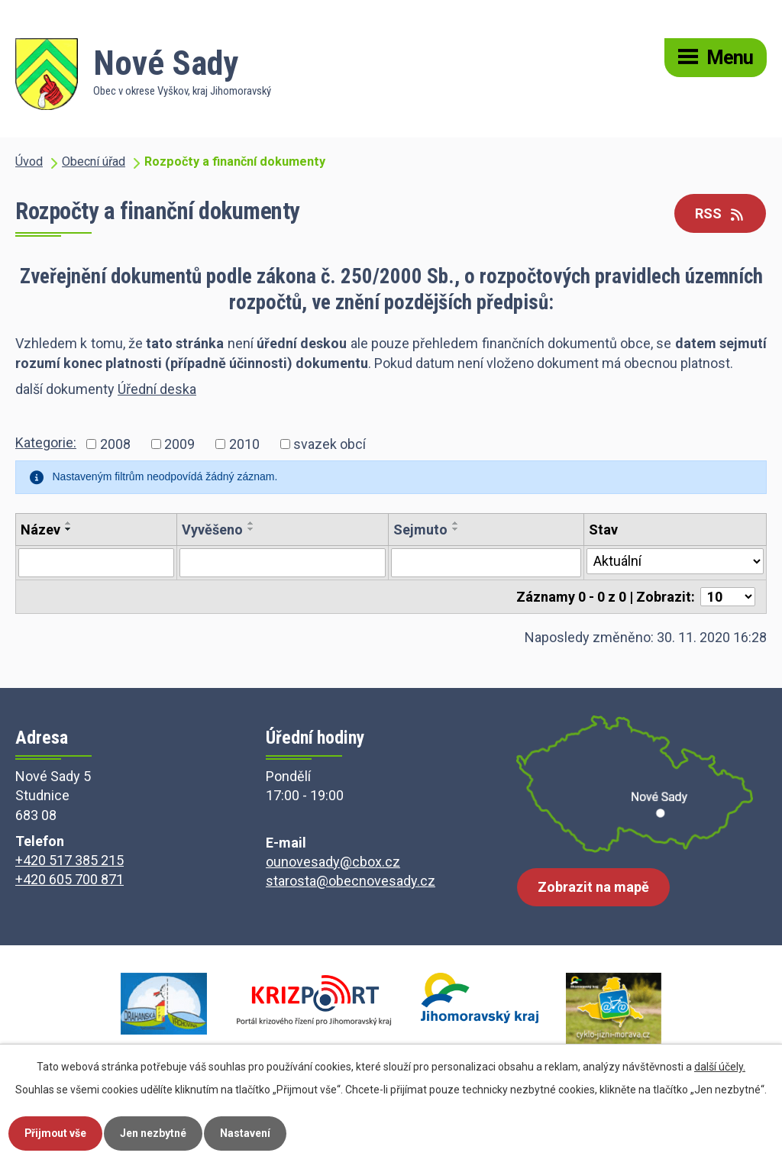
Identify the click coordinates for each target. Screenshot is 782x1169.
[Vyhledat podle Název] (96, 562)
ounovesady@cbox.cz (333, 862)
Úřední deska (157, 389)
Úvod (29, 161)
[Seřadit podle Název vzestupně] (68, 523)
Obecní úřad (93, 161)
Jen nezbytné (154, 1133)
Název (40, 530)
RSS (720, 213)
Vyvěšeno (212, 530)
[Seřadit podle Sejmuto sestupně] (456, 529)
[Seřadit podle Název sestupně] (68, 529)
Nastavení (246, 1133)
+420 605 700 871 (69, 879)
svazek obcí (329, 444)
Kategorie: (45, 442)
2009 (179, 444)
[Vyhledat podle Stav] (675, 561)
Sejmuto (420, 530)
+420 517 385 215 (69, 860)
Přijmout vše (56, 1133)
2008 (115, 444)
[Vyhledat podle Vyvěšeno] (282, 562)
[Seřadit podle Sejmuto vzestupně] (456, 523)
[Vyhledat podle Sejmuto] (486, 562)
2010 (244, 444)
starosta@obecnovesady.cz (350, 881)
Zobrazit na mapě (593, 888)
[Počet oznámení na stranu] (727, 596)
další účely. (719, 1067)
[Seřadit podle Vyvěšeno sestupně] (251, 529)
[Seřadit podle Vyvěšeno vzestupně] (251, 523)
